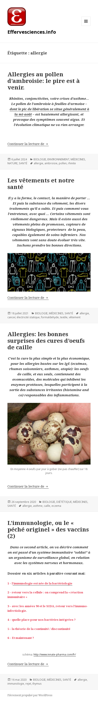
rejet (28, 683)
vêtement (74, 317)
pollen (63, 163)
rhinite (72, 163)
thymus (37, 683)
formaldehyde (50, 317)
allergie (38, 163)
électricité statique (28, 317)
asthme (38, 506)
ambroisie (51, 163)
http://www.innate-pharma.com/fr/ (55, 654)
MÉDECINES (78, 159)
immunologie (15, 683)
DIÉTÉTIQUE (64, 502)
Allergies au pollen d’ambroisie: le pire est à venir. (43, 80)
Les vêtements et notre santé (40, 183)
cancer (11, 317)
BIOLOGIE (40, 159)
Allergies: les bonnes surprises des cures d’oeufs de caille (46, 340)
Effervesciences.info (31, 31)
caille (47, 506)
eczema (56, 506)
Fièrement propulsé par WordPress (29, 695)
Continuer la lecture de (28, 144)
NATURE (12, 163)
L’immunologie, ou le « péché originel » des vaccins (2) (48, 529)
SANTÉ (23, 163)
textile (64, 317)
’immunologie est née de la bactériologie (42, 583)
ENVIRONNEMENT (58, 159)
